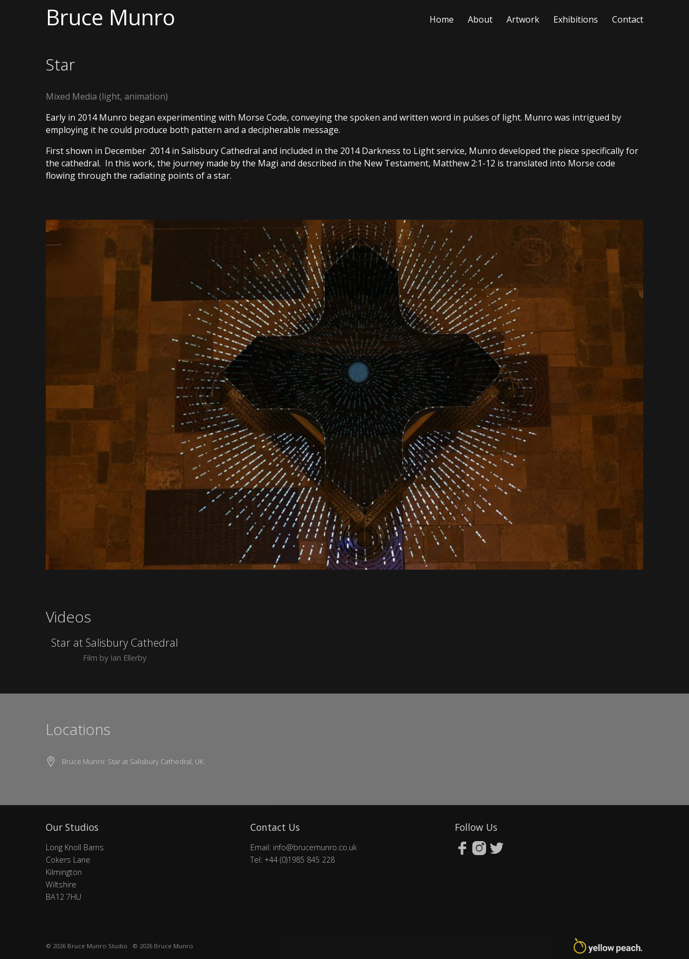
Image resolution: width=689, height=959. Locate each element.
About (480, 19)
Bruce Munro (110, 17)
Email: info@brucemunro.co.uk (303, 847)
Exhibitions (575, 19)
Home (442, 19)
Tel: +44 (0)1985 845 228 (292, 860)
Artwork (523, 19)
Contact (627, 19)
